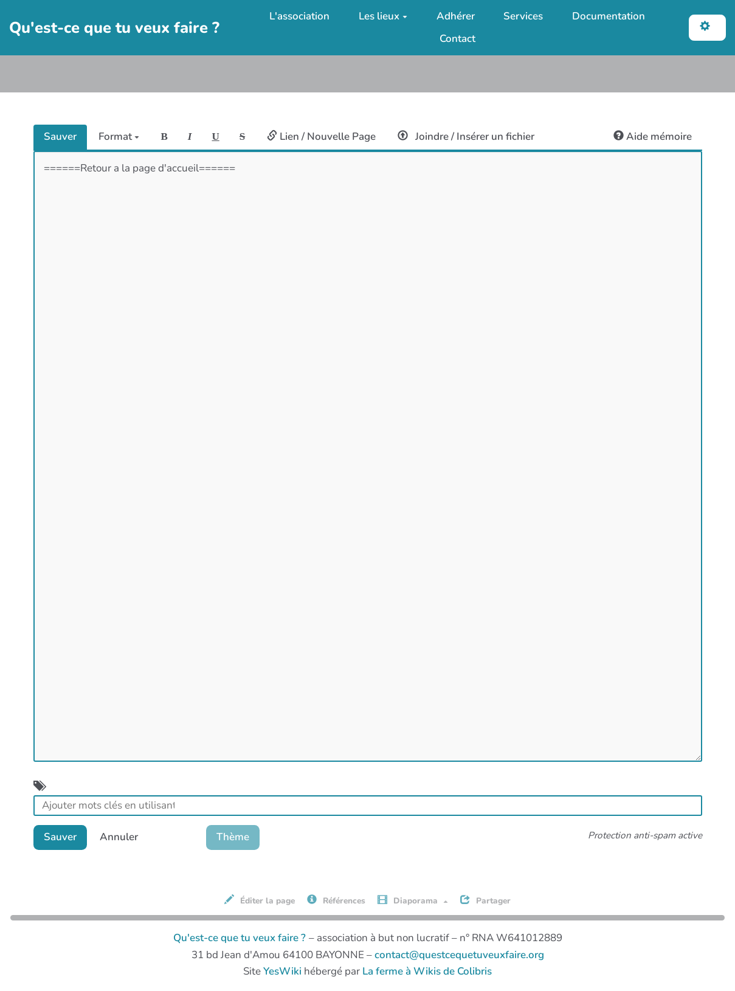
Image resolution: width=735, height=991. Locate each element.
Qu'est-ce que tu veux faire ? (239, 938)
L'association (299, 16)
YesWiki (282, 971)
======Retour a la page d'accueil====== (367, 456)
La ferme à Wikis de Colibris (427, 971)
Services (523, 16)
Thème (232, 837)
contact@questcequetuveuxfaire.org (459, 955)
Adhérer (456, 16)
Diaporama (413, 900)
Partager (485, 900)
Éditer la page (259, 900)
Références (336, 900)
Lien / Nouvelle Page (321, 136)
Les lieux (383, 16)
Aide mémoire (652, 136)
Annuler (119, 837)
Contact (457, 39)
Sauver (60, 136)
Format (118, 136)
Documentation (608, 16)
